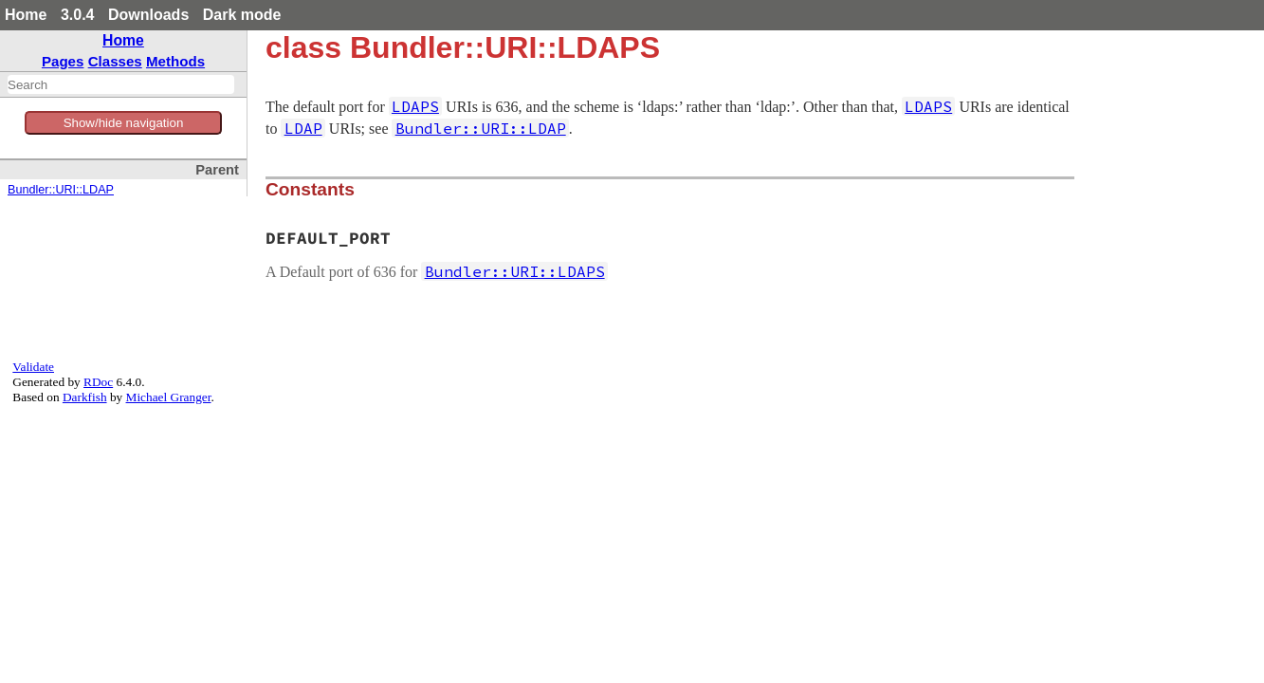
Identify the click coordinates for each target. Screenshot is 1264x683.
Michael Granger (168, 397)
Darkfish (85, 397)
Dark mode (242, 15)
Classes (115, 61)
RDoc (98, 382)
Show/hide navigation (124, 123)
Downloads (148, 15)
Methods (175, 61)
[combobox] (121, 84)
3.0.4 (78, 15)
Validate (33, 367)
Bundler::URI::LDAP (61, 189)
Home (25, 15)
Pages (63, 61)
